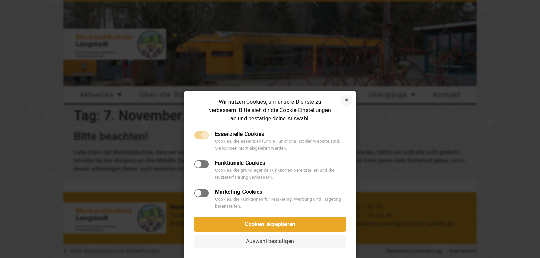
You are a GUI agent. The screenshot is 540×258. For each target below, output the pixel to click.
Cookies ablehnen (347, 101)
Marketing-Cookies (238, 192)
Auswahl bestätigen (270, 241)
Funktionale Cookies (240, 163)
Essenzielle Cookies (239, 134)
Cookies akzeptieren (270, 224)
